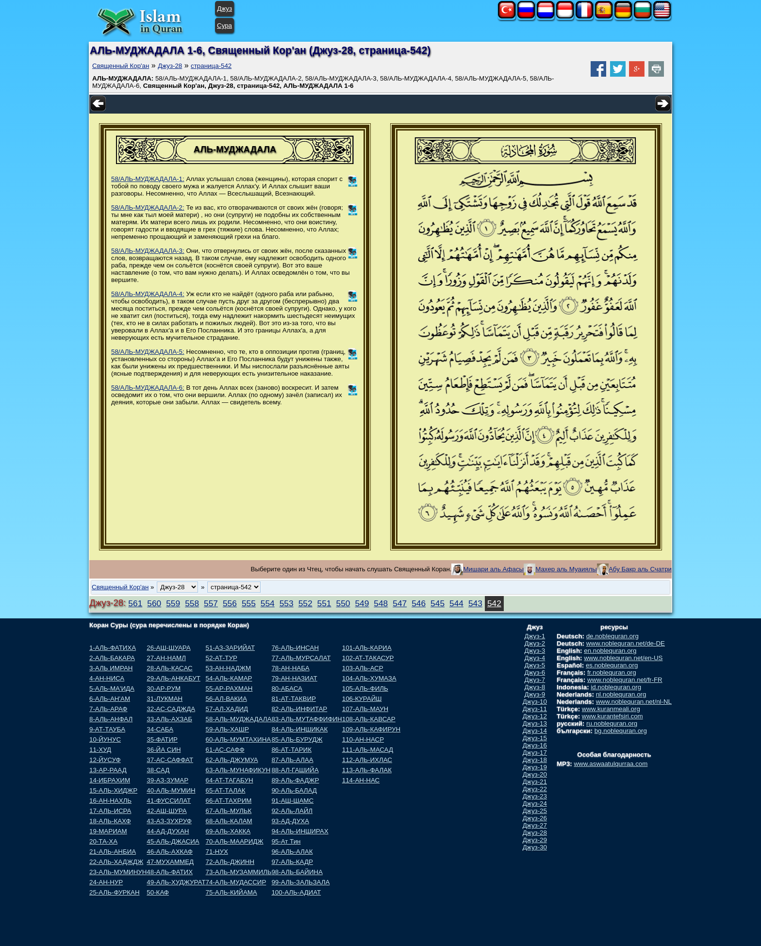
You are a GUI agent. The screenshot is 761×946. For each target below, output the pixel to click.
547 (400, 603)
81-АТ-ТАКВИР (293, 698)
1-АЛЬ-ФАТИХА (112, 647)
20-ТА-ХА (103, 841)
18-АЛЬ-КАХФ (110, 821)
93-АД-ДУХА (290, 821)
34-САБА (160, 729)
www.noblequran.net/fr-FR (624, 679)
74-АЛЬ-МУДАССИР (236, 882)
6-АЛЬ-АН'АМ (109, 698)
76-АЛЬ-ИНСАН (294, 647)
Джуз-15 (535, 738)
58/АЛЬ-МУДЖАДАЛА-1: (147, 179)
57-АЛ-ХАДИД (227, 709)
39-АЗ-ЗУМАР (167, 780)
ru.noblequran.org (611, 723)
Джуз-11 (535, 709)
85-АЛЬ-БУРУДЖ (296, 739)
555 (249, 603)
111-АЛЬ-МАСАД (367, 749)
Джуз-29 (535, 840)
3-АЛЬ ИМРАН (110, 668)
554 (268, 603)
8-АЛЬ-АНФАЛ (110, 719)
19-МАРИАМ (108, 831)
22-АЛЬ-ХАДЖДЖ (116, 861)
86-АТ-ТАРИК (291, 749)
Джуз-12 (535, 716)
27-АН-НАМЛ (166, 658)
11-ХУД (100, 749)
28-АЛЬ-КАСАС (169, 668)
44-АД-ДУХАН (168, 831)
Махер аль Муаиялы (566, 569)
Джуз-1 (535, 636)
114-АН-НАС (361, 780)
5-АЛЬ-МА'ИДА (111, 688)
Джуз (224, 8)
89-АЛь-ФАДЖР (295, 780)
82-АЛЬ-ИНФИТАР (299, 709)
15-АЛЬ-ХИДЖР (113, 790)
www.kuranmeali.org (611, 709)
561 (135, 603)
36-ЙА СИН (164, 749)
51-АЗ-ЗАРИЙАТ (230, 647)
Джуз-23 (535, 796)
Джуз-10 (535, 701)
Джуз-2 (535, 643)
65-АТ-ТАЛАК (226, 790)
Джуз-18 (535, 759)
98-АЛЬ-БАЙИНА (296, 872)
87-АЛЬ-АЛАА (292, 759)
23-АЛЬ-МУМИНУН (118, 872)
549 (362, 603)
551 (324, 603)
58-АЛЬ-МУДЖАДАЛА (239, 719)
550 (343, 603)
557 (211, 603)
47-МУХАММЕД (170, 861)
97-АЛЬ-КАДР (292, 861)
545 (437, 603)
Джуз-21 (535, 781)
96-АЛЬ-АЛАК (292, 851)
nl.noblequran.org (621, 694)
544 (456, 603)
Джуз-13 (535, 723)
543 (475, 603)
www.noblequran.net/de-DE (625, 643)
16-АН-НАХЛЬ (110, 800)
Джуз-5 (535, 665)
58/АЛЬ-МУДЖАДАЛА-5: (147, 351)
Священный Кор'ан (120, 65)
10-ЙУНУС (105, 739)
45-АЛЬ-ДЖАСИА (173, 841)
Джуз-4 (535, 658)
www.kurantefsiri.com (612, 716)
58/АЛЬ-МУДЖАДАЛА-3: (147, 250)
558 (192, 603)
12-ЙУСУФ (105, 759)
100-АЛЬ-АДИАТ (296, 892)
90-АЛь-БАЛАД (293, 790)
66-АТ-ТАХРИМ (229, 800)
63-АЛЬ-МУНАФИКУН (238, 770)
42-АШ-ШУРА (166, 810)
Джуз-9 (535, 694)
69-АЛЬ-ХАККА (228, 831)
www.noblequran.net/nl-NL (634, 701)
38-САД (158, 770)
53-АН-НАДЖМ (228, 668)
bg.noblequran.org (621, 730)
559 (173, 603)
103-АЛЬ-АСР (362, 668)
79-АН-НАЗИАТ (294, 678)
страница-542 (211, 65)
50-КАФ (158, 892)
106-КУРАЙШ (362, 698)
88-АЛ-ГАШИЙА (294, 770)
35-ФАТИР (162, 739)
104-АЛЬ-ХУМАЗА (369, 678)
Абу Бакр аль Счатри (640, 569)
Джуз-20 (535, 774)
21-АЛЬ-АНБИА (112, 851)
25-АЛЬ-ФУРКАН (114, 892)
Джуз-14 (535, 730)
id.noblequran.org (616, 687)
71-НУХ (217, 851)
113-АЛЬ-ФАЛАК (367, 770)
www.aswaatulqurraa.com (610, 763)
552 (305, 603)
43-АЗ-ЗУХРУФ (169, 821)
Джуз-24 (535, 803)
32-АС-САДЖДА (171, 709)
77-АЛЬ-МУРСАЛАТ (301, 658)
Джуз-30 (535, 847)
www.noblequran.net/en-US (623, 658)
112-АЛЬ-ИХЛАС (367, 759)
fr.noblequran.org (611, 672)
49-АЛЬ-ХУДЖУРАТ (176, 882)
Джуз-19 (535, 767)
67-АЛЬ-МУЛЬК (229, 810)
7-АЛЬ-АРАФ (108, 709)
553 (287, 603)
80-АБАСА (286, 688)
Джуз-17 (535, 752)
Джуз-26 (535, 818)
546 (419, 603)
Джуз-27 (535, 825)
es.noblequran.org (612, 665)
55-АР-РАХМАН (229, 688)
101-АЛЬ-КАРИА (367, 647)
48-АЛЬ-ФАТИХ (170, 872)
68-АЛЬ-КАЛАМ (229, 821)
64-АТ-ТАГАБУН (229, 780)
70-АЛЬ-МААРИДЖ (235, 841)
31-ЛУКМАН (164, 698)
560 (154, 603)
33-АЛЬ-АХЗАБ (169, 719)
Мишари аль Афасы (493, 569)
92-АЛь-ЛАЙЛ (292, 810)
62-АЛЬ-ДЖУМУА (232, 759)
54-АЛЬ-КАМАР (229, 678)
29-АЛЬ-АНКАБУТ (173, 678)
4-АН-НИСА (106, 678)
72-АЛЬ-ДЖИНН (230, 861)
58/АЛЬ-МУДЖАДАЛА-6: (147, 387)
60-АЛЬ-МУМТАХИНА (238, 739)
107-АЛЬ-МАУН (365, 709)
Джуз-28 (170, 65)
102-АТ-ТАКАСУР (368, 658)
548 (381, 603)
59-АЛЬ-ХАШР (227, 729)
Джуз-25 (535, 810)
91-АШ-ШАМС (292, 800)
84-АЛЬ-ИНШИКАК (299, 729)
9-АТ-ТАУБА (107, 729)
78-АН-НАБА (290, 668)
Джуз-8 (535, 687)
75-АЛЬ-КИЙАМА (231, 892)
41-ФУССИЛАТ (169, 800)
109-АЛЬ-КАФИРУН (371, 729)
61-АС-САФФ (225, 749)
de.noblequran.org (612, 636)
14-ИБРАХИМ (109, 780)
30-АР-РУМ (164, 688)
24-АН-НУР (106, 882)
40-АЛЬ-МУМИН (171, 790)
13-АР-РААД (108, 770)
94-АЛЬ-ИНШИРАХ (299, 831)
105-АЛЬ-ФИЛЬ (365, 688)
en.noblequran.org (610, 650)
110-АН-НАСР (363, 739)
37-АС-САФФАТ (170, 759)
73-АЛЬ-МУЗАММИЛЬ (239, 872)
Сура (224, 25)
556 (230, 603)
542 (494, 603)
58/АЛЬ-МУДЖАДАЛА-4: (147, 294)
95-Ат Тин (285, 841)
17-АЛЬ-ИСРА (110, 810)
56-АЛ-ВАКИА (226, 698)
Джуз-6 (535, 672)
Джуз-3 (535, 650)
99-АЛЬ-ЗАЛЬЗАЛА (300, 882)
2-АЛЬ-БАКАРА (112, 658)
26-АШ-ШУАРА (168, 647)
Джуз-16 (535, 745)
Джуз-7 (535, 679)
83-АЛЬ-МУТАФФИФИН (306, 719)
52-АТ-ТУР (221, 658)
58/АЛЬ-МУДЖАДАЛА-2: (147, 207)
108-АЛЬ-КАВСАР (369, 719)
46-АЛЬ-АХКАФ (170, 851)
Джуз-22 (535, 789)
